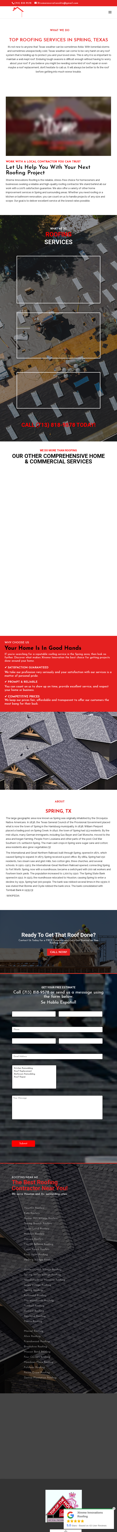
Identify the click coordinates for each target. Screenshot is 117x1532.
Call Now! (58, 952)
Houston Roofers (34, 1208)
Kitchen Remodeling (34, 1068)
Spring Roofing (33, 1290)
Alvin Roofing (32, 1336)
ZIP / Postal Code (67, 1049)
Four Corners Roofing (37, 1357)
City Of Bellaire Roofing (38, 1244)
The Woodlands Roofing (39, 1300)
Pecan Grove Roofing (37, 1372)
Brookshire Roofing (35, 1346)
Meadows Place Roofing (38, 1362)
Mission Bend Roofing (37, 1351)
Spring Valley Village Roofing (42, 1274)
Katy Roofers (32, 1213)
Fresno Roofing (33, 1321)
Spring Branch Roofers (38, 1223)
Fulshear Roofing (34, 1367)
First (14, 1022)
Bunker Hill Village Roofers (40, 1218)
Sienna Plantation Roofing (40, 1377)
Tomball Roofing (34, 1305)
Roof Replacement (34, 1071)
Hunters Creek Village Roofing (43, 1269)
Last (60, 1022)
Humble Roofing (34, 1311)
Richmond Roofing (35, 1295)
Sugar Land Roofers (36, 1228)
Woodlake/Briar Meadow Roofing (44, 1279)
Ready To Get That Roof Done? (58, 935)
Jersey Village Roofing (37, 1285)
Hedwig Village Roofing (38, 1259)
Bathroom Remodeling (34, 1074)
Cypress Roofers (33, 1239)
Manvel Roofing (33, 1331)
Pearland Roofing (35, 1316)
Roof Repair (34, 1076)
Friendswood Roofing (37, 1341)
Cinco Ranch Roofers (36, 1249)
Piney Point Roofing (36, 1254)
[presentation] (35, 1130)
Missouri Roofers (34, 1233)
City (14, 1049)
